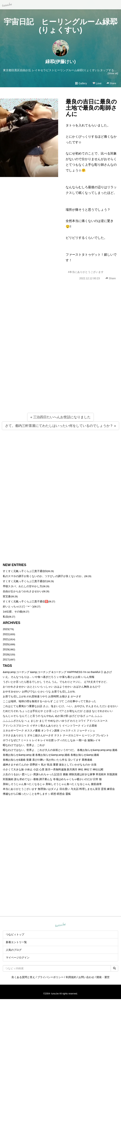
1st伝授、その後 (12, 611)
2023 (6, 629)
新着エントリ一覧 (16, 942)
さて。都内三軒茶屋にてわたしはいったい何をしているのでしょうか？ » (60, 426)
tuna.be (60, 925)
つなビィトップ (15, 934)
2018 (6, 654)
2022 (6, 634)
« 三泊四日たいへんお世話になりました (60, 417)
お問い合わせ (86, 977)
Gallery (81, 83)
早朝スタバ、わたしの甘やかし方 (22, 586)
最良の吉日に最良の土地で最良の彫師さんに (91, 108)
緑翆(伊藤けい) (60, 61)
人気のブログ (14, 949)
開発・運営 (103, 977)
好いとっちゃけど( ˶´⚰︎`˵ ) (18, 606)
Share (111, 83)
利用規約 (71, 977)
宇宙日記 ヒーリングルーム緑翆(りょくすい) (60, 26)
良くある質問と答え (23, 977)
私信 (5, 616)
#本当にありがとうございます (86, 271)
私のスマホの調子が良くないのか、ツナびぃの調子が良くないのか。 (43, 576)
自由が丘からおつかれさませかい (22, 591)
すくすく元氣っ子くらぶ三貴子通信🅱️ (25, 601)
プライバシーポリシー (50, 977)
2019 (6, 649)
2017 (6, 659)
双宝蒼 (7, 596)
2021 (6, 639)
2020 (6, 644)
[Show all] (113, 73)
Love (96, 83)
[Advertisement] (43, 354)
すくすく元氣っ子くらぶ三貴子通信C (25, 581)
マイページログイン (17, 957)
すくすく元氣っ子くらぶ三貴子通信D (25, 571)
